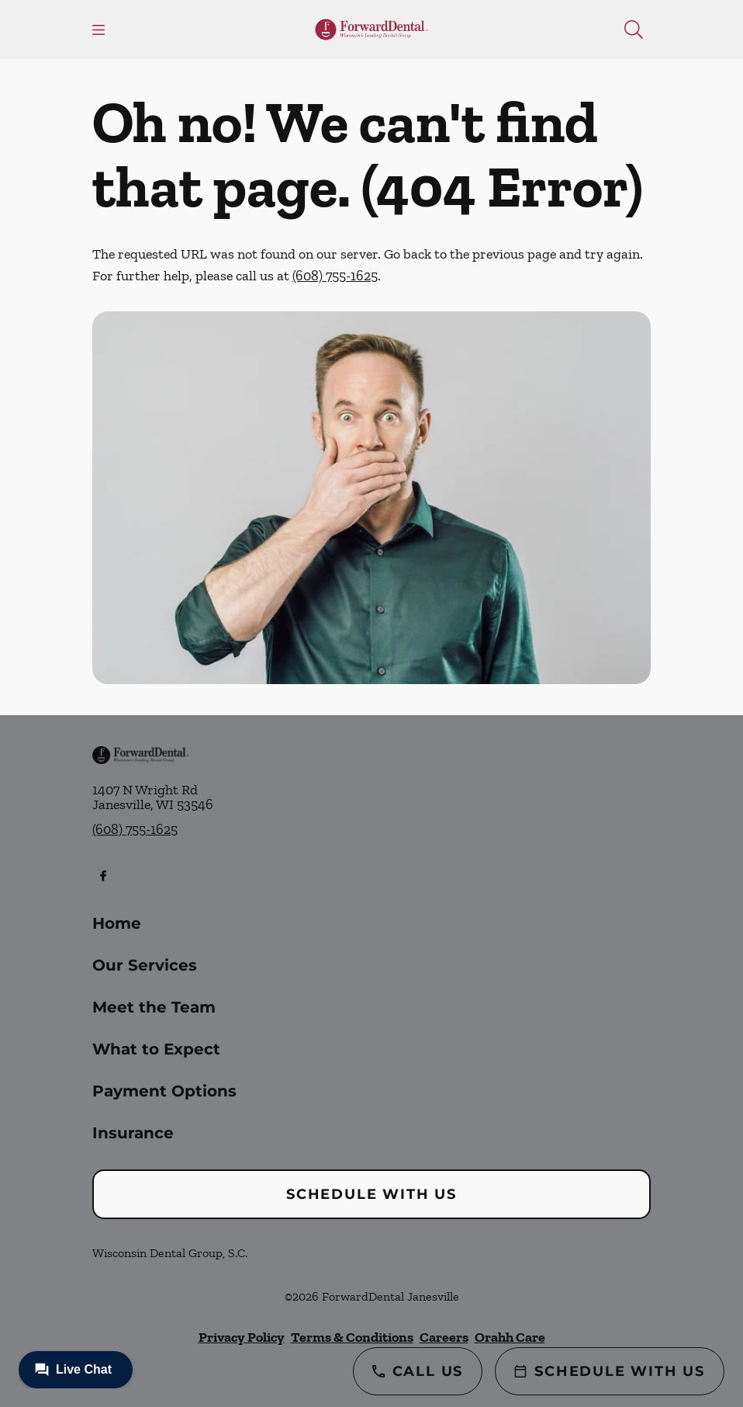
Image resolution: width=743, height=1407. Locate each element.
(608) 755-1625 (335, 275)
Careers (444, 1337)
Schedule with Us (371, 1194)
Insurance (133, 1133)
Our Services (144, 965)
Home (116, 923)
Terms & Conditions (352, 1337)
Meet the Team (154, 1007)
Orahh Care (510, 1337)
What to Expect (156, 1049)
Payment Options (164, 1091)
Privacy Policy (242, 1337)
